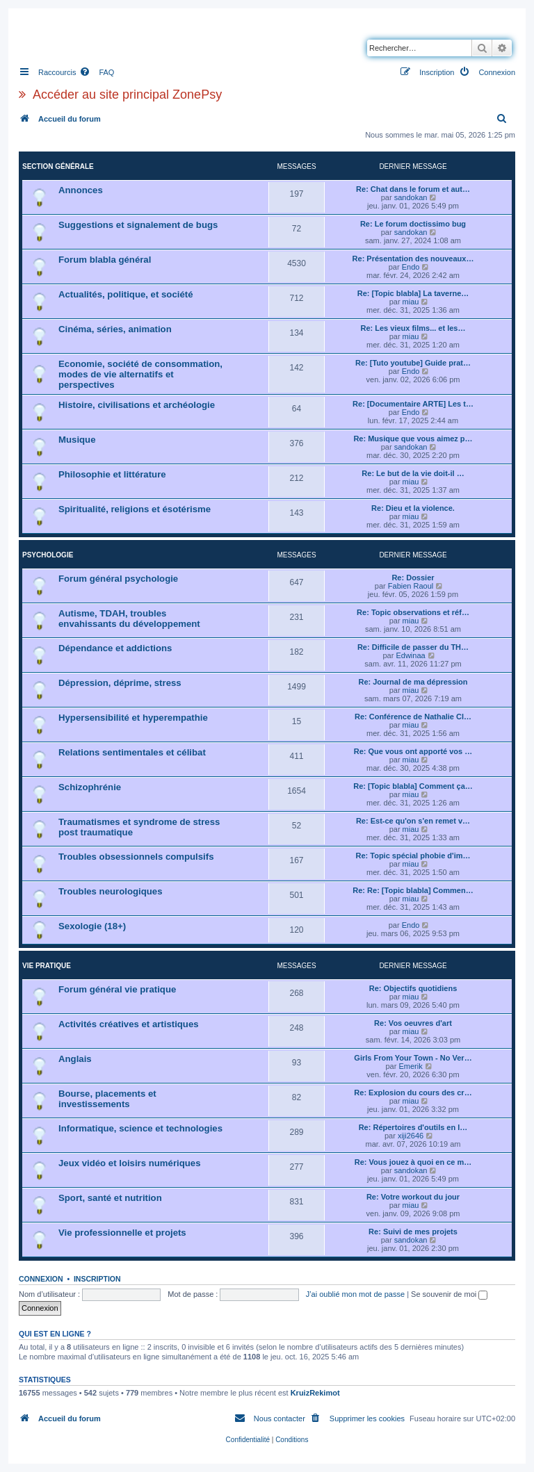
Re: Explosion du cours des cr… (412, 1092)
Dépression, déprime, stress (119, 683)
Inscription (97, 1279)
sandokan (411, 197)
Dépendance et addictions (115, 648)
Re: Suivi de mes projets (413, 1231)
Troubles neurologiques (110, 891)
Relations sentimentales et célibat (132, 752)
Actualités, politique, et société (125, 294)
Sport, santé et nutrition (110, 1198)
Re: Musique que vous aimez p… (412, 438)
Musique (76, 439)
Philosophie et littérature (112, 474)
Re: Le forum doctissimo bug (413, 224)
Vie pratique (46, 966)
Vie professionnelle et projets (122, 1232)
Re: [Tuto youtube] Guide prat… (413, 363)
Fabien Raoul (410, 586)
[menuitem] (96, 72)
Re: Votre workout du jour (413, 1197)
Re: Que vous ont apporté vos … (413, 751)
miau (411, 301)
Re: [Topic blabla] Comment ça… (413, 786)
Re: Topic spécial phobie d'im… (413, 855)
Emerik (410, 1066)
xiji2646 (410, 1135)
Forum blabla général (104, 259)
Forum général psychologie (118, 578)
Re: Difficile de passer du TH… (413, 647)
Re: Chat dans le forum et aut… (413, 189)
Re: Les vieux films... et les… (412, 328)
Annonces (80, 190)
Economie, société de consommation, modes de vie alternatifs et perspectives (140, 374)
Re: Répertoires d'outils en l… (413, 1127)
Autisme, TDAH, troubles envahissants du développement (129, 618)
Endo (411, 267)
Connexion (41, 1279)
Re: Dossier (412, 577)
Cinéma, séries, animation (115, 329)
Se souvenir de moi (449, 1294)
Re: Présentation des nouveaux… (413, 258)
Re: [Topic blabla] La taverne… (413, 293)
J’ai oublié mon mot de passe (355, 1294)
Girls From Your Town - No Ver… (412, 1058)
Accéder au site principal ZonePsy (127, 94)
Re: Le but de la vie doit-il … (413, 473)
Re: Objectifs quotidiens (413, 988)
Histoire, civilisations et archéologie (136, 405)
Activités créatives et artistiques (128, 1024)
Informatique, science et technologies (140, 1128)
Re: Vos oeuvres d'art (413, 1023)
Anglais (75, 1059)
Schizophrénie (89, 787)
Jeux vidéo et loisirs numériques (129, 1163)
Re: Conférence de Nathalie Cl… (413, 716)
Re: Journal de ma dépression (412, 682)
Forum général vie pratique (117, 989)
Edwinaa (410, 655)
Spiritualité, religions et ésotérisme (134, 509)
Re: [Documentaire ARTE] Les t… (413, 404)
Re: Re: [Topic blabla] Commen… (413, 890)
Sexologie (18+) (92, 926)
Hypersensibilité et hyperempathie (133, 717)
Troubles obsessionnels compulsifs (136, 856)
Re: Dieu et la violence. (413, 508)
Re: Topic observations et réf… (413, 612)
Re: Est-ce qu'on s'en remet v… (413, 821)
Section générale (58, 166)
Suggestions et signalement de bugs (138, 225)
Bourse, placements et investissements (107, 1098)
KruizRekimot (315, 1393)
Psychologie (47, 555)
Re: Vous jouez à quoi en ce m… (413, 1162)
